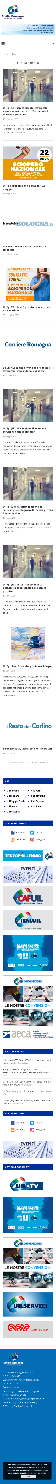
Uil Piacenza (13, 811)
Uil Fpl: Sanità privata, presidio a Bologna (27, 666)
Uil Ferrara (13, 790)
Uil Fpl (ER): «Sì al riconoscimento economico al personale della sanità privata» (24, 588)
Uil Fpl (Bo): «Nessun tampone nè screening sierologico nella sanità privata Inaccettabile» (28, 510)
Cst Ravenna (38, 795)
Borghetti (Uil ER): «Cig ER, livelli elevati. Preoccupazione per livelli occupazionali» (22, 1071)
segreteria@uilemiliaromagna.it (24, 1391)
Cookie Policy (9, 1402)
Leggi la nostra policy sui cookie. (33, 1473)
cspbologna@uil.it (18, 1394)
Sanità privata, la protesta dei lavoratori (27, 748)
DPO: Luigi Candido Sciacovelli (17, 1406)
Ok (28, 1477)
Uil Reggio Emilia (16, 801)
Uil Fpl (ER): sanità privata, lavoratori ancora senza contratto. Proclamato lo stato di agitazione (26, 111)
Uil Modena (13, 795)
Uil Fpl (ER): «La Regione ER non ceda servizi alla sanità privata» (24, 430)
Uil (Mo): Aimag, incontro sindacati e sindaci (24, 1091)
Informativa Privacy (27, 1402)
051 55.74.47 (13, 1387)
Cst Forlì (35, 790)
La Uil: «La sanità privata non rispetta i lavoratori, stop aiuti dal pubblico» (26, 369)
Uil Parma (12, 806)
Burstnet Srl (31, 1479)
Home (5, 54)
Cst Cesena (37, 801)
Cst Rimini (36, 806)
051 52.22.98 (12, 1383)
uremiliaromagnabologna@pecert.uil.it (25, 1398)
